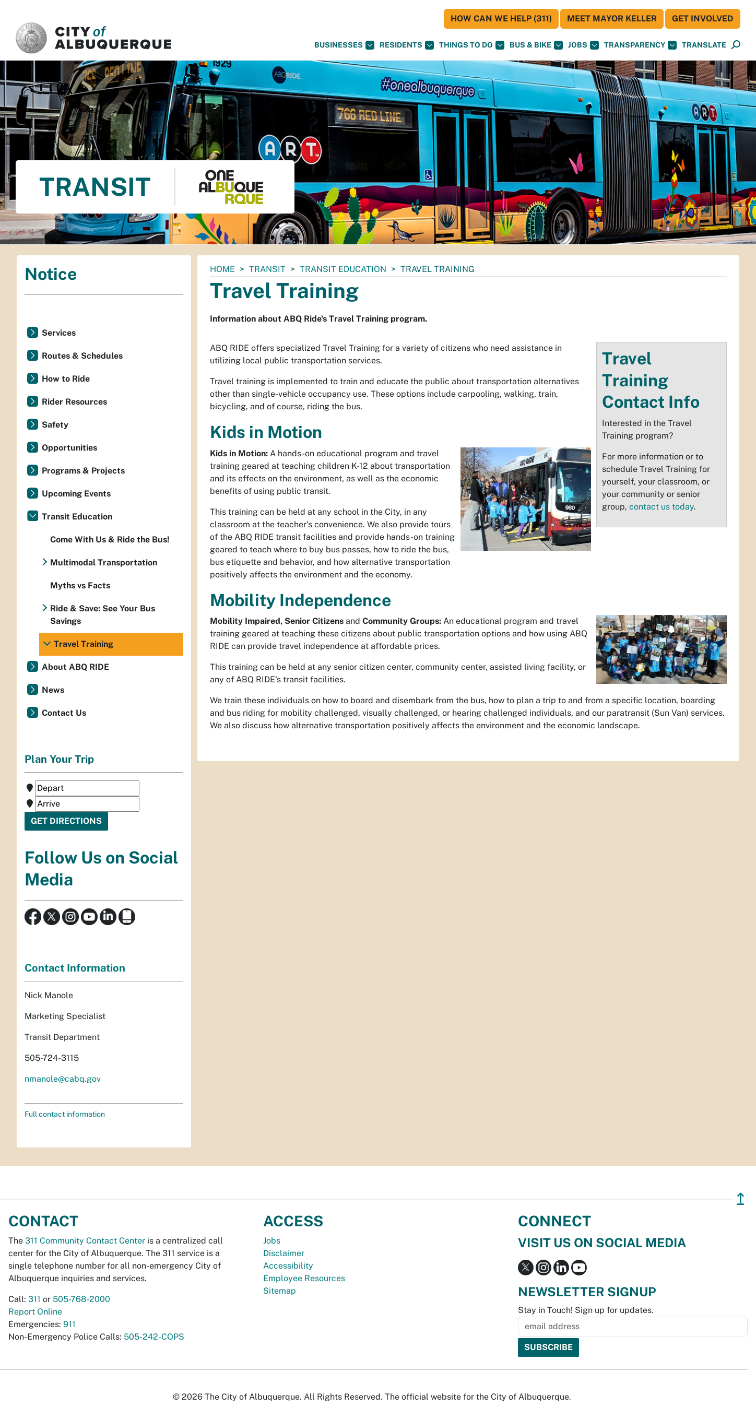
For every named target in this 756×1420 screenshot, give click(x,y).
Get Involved (703, 18)
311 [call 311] (34, 1299)
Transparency (640, 45)
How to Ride (66, 379)
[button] (704, 45)
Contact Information (75, 968)
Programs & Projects (83, 471)
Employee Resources (304, 1278)
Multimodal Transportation (103, 562)
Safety (55, 425)
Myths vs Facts (80, 585)
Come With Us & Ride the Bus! (110, 540)
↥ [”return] (741, 1199)
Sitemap (279, 1291)
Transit (267, 269)
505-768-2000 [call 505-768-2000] (81, 1299)
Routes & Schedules (82, 356)
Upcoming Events (76, 494)
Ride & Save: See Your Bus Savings (102, 615)
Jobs (583, 45)
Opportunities (69, 448)
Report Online (35, 1312)
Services (59, 333)
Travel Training (83, 644)
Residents (407, 45)
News (53, 690)
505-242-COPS (154, 1337)
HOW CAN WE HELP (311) (501, 18)
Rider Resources (74, 402)
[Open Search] (735, 45)
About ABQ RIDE (75, 667)
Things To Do (471, 45)
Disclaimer (283, 1253)
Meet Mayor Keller (612, 18)
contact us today (661, 507)
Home (222, 269)
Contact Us (64, 713)
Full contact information (65, 1114)
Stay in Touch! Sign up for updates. (586, 1310)
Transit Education (343, 269)
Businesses (344, 45)
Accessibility (288, 1266)
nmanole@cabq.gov (63, 1079)
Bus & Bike (536, 45)
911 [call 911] (69, 1324)
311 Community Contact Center (85, 1241)
